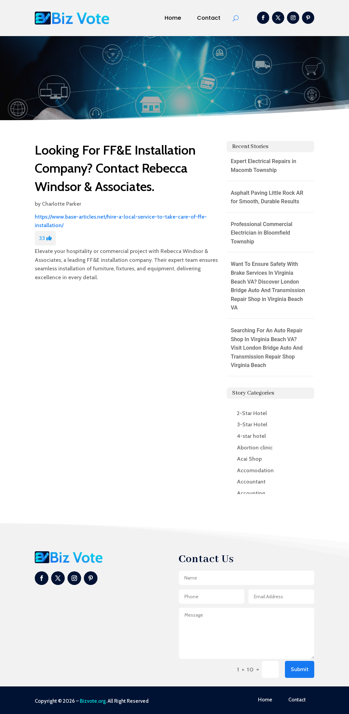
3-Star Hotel (252, 424)
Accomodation (255, 470)
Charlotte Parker (61, 204)
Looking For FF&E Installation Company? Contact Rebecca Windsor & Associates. (115, 168)
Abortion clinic (255, 447)
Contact (209, 18)
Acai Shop (249, 459)
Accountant (251, 481)
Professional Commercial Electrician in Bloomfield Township (261, 233)
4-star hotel (251, 436)
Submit (299, 669)
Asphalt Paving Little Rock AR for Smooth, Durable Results (267, 197)
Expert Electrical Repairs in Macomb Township (263, 165)
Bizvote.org (93, 701)
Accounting (251, 493)
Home (173, 18)
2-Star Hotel (252, 413)
